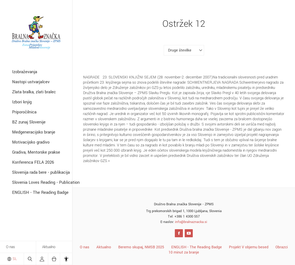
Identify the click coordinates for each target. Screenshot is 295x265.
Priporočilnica (24, 112)
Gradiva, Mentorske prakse (36, 152)
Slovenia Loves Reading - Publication (42, 182)
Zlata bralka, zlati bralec (34, 92)
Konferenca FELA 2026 (33, 162)
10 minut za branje (184, 252)
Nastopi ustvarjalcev (31, 82)
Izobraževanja (24, 72)
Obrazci (281, 247)
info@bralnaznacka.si (191, 222)
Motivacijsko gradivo (31, 142)
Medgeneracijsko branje (33, 132)
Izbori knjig (22, 102)
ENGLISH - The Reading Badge (40, 192)
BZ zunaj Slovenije (29, 122)
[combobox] (184, 50)
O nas (10, 247)
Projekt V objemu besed (248, 247)
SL (12, 258)
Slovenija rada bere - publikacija (41, 172)
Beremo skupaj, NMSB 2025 (141, 247)
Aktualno (48, 247)
